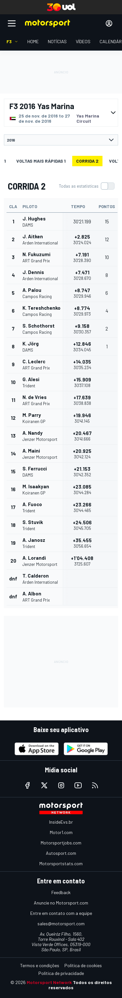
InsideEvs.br (61, 822)
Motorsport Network (49, 982)
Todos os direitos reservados (80, 984)
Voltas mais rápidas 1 (41, 161)
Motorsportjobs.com (61, 842)
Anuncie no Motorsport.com (61, 902)
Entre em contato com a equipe (61, 913)
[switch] (86, 186)
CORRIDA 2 (87, 161)
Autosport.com (61, 853)
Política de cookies (83, 965)
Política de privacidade (61, 973)
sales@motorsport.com (61, 923)
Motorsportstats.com (61, 863)
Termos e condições (39, 965)
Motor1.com (61, 832)
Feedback (61, 892)
